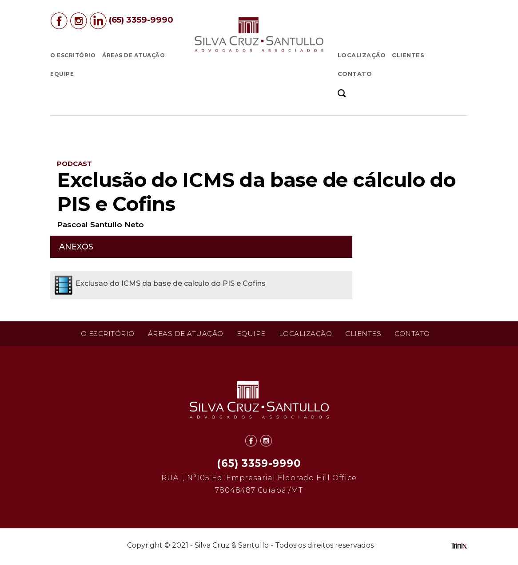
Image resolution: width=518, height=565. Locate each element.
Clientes (408, 55)
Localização (362, 55)
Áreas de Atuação (133, 55)
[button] (345, 92)
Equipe (62, 74)
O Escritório (73, 55)
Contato (355, 74)
